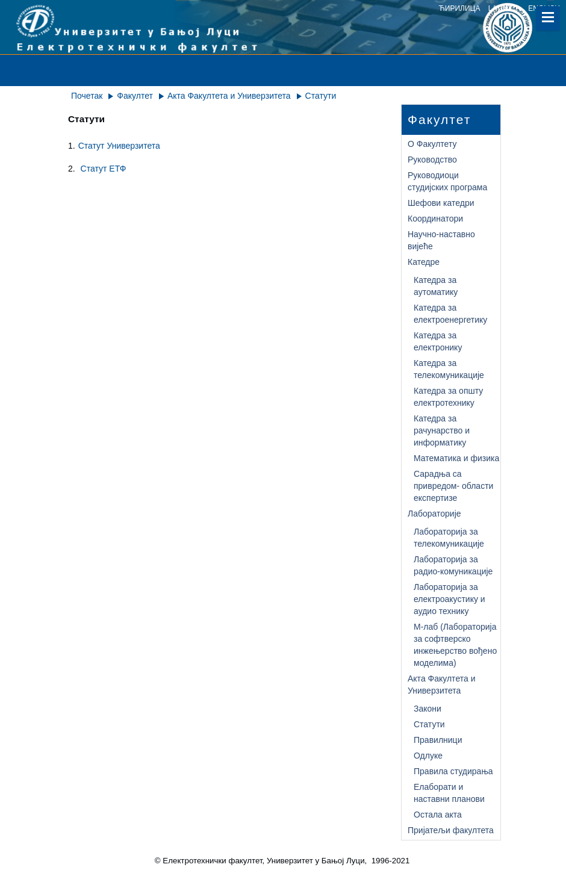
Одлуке (428, 755)
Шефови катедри (441, 203)
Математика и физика (456, 458)
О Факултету (432, 144)
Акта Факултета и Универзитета (229, 96)
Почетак (86, 96)
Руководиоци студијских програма (447, 181)
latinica (504, 8)
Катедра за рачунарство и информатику (442, 430)
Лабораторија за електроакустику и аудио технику (449, 599)
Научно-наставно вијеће (441, 240)
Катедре (424, 262)
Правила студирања (453, 771)
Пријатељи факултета (451, 830)
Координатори (435, 218)
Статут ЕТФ (103, 168)
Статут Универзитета (119, 146)
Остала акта (438, 814)
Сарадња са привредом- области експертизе (453, 486)
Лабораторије (434, 513)
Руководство (432, 159)
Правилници (438, 740)
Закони (427, 708)
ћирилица (459, 8)
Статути (429, 724)
